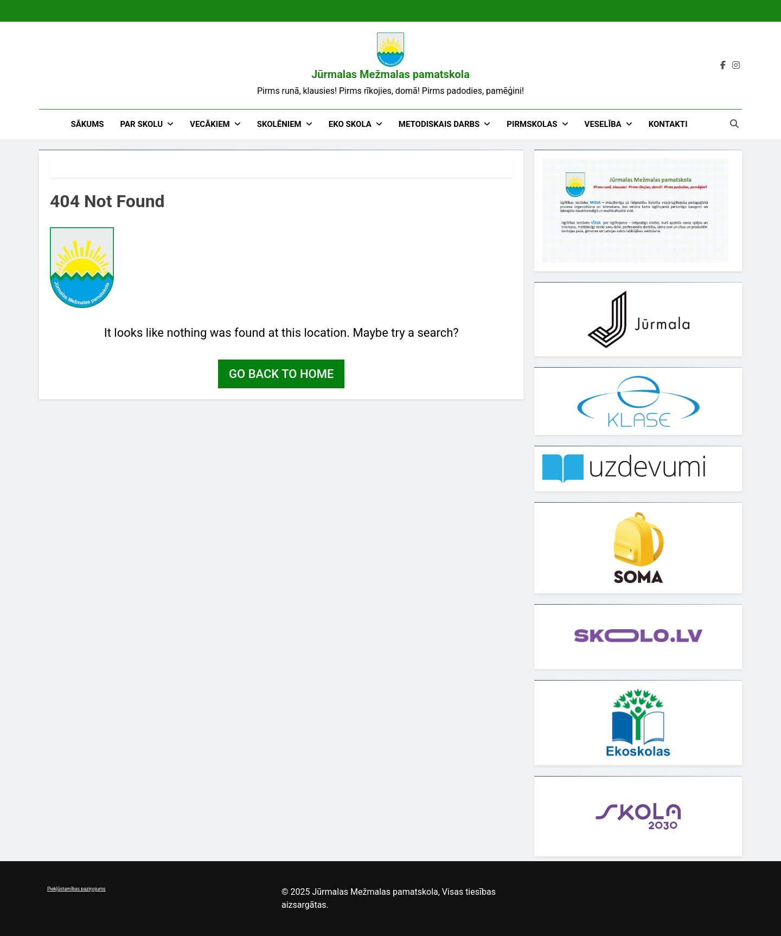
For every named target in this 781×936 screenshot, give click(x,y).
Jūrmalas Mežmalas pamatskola (390, 74)
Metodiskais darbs (439, 124)
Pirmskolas (532, 124)
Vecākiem (210, 124)
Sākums (87, 124)
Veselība (603, 124)
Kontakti (668, 124)
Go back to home (281, 374)
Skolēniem (279, 124)
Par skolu (141, 124)
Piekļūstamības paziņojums (76, 889)
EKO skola (350, 124)
